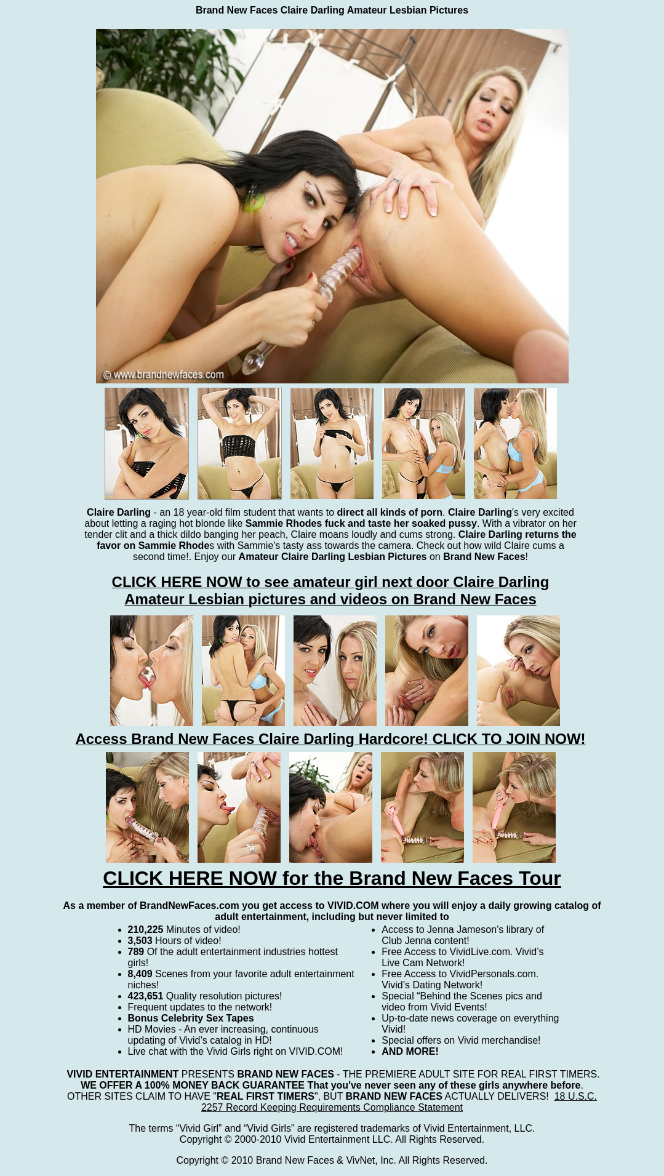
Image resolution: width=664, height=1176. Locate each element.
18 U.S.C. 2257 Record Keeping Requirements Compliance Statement (399, 1102)
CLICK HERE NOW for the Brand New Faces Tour (332, 878)
